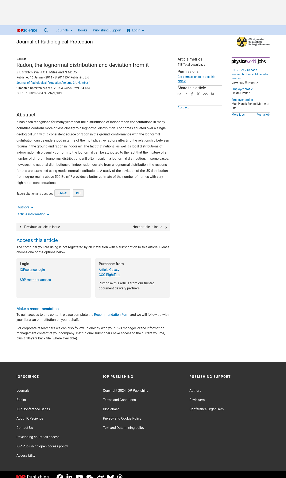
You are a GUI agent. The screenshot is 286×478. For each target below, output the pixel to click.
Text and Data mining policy (123, 421)
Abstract (183, 114)
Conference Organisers (206, 403)
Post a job (263, 114)
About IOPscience (29, 412)
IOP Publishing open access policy (42, 440)
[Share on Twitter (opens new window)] (198, 94)
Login (135, 30)
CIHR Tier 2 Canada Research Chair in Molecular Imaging (250, 74)
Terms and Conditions (119, 394)
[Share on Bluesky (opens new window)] (212, 94)
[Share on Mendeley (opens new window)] (205, 94)
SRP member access (35, 273)
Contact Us (24, 421)
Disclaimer (111, 403)
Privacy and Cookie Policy (122, 412)
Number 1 (84, 82)
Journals (64, 30)
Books (83, 30)
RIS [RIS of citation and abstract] (78, 206)
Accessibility (25, 449)
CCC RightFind (109, 268)
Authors (25, 105)
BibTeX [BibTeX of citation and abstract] (62, 206)
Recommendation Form (111, 308)
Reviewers (197, 394)
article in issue (40, 221)
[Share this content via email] (179, 94)
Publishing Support (107, 30)
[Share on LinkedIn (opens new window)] (186, 94)
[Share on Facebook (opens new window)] (192, 94)
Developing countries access (37, 431)
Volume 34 (69, 82)
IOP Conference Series (33, 403)
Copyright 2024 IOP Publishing (125, 384)
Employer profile (242, 89)
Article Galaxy (109, 263)
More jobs (238, 114)
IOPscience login (32, 263)
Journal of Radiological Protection (54, 42)
